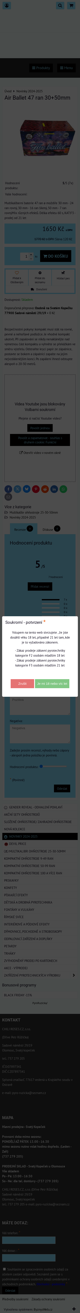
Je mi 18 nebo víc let (52, 683)
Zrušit (22, 683)
